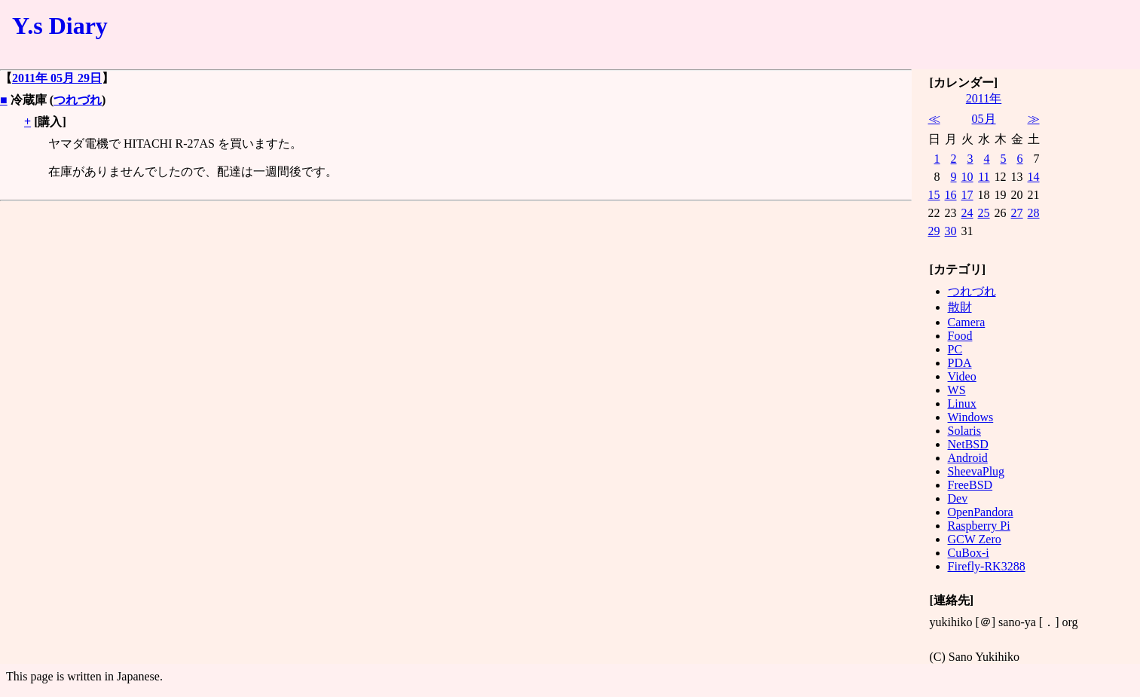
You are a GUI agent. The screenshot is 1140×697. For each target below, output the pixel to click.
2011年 (983, 98)
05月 (984, 118)
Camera (967, 322)
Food (960, 335)
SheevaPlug (976, 471)
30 (951, 231)
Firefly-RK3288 (986, 566)
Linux (962, 403)
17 (967, 194)
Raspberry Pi (979, 525)
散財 (960, 307)
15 (934, 194)
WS (957, 390)
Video (962, 376)
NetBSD (968, 444)
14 (1034, 176)
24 (967, 212)
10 (967, 176)
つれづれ (77, 99)
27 (1017, 212)
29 (934, 231)
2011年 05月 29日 (57, 78)
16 (951, 194)
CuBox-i (968, 552)
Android (968, 457)
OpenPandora (980, 512)
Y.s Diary (60, 25)
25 (984, 212)
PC (955, 349)
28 (1034, 212)
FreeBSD (970, 484)
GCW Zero (974, 539)
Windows (971, 417)
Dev (958, 498)
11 (983, 176)
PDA (960, 362)
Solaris (964, 430)
